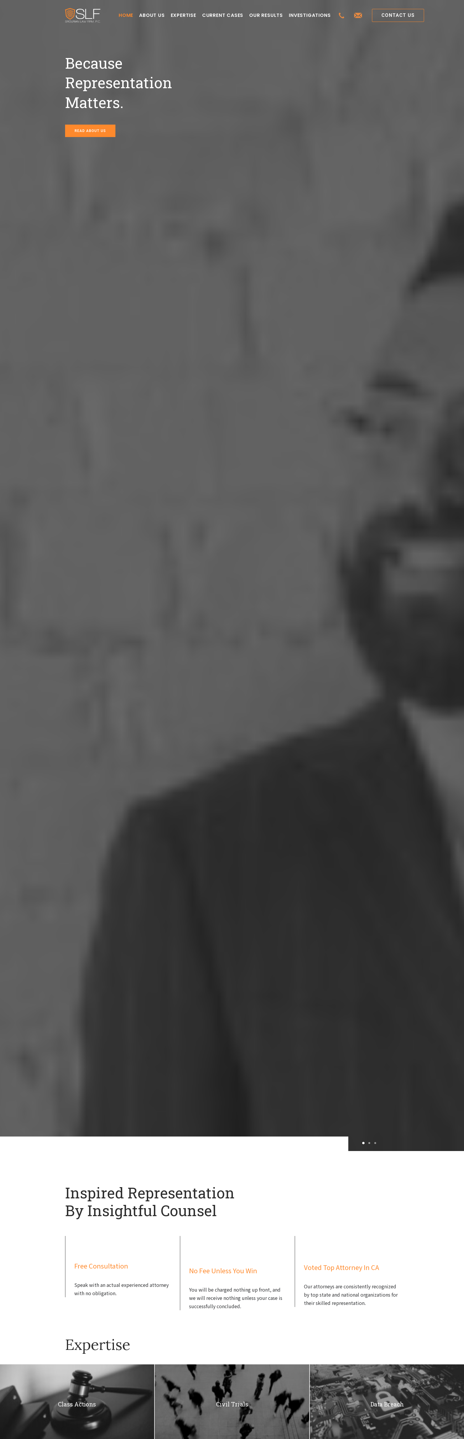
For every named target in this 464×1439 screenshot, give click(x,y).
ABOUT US (152, 15)
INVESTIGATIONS (310, 15)
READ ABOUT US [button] (90, 131)
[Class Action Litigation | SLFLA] (82, 15)
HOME (126, 15)
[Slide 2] (369, 1143)
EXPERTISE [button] (183, 15)
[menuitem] (126, 15)
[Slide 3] (374, 1143)
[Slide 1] (363, 1143)
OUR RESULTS (266, 15)
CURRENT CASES (222, 15)
